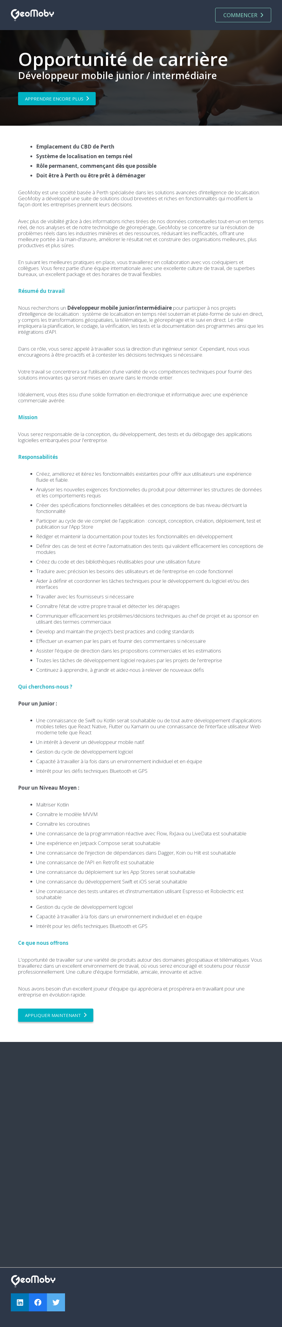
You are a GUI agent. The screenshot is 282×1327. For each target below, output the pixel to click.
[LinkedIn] (20, 1302)
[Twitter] (56, 1302)
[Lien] (32, 15)
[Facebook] (38, 1302)
